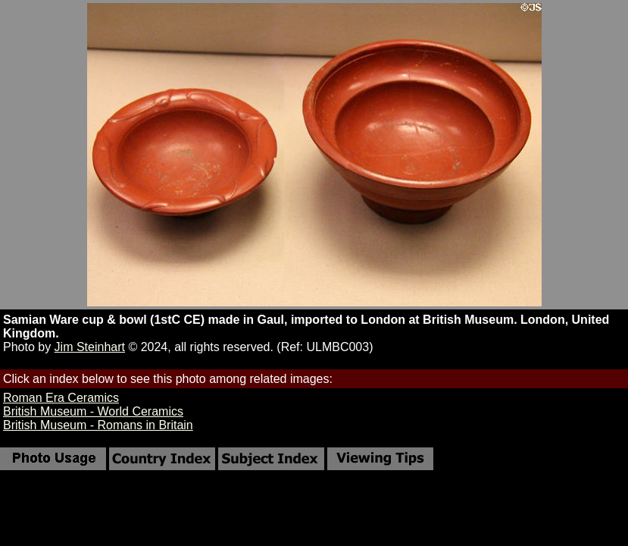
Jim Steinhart (90, 346)
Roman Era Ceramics (61, 397)
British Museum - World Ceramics (93, 411)
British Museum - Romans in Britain (98, 425)
